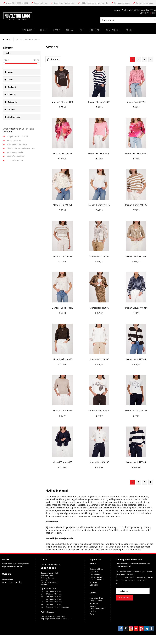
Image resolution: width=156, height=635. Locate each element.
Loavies (93, 606)
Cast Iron (94, 571)
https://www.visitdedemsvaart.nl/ (58, 618)
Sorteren (54, 59)
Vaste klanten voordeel (12, 582)
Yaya (92, 614)
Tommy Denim (96, 577)
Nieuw (69, 29)
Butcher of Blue (96, 569)
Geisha (93, 611)
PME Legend (95, 574)
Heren (43, 29)
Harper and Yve (96, 598)
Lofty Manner (96, 600)
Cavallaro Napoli (97, 579)
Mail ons (44, 584)
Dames (56, 29)
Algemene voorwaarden (12, 566)
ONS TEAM (95, 29)
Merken (130, 29)
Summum (94, 603)
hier (135, 580)
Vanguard (94, 582)
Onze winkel (113, 29)
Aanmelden (123, 597)
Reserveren (28, 29)
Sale (81, 29)
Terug (8, 39)
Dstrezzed (94, 584)
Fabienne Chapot (97, 608)
